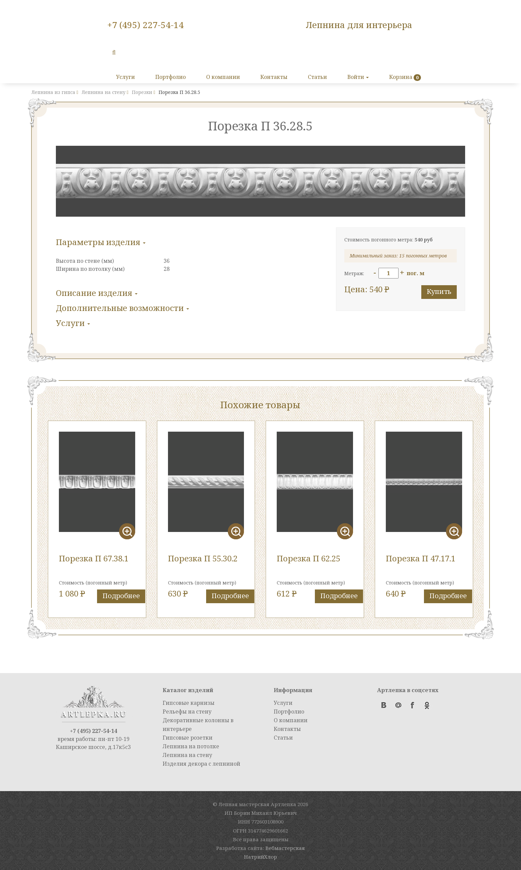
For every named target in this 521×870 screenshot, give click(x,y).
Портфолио (170, 77)
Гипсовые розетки (187, 737)
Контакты (273, 77)
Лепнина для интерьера (359, 25)
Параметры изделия (101, 241)
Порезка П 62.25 (308, 558)
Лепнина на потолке (191, 746)
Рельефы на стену (187, 711)
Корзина (400, 77)
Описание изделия (97, 292)
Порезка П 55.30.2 (203, 558)
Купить (439, 291)
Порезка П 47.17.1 (420, 558)
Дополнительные (122, 307)
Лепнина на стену (187, 755)
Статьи (317, 77)
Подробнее (121, 595)
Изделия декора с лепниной (201, 763)
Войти (358, 77)
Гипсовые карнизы (188, 702)
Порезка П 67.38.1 (93, 558)
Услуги (125, 77)
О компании (223, 77)
